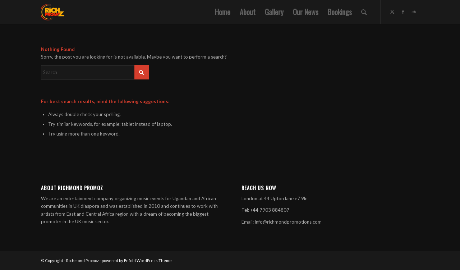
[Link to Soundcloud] (413, 11)
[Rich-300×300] (53, 12)
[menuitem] (222, 12)
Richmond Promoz (82, 260)
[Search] (364, 12)
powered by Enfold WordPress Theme (137, 260)
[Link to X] (392, 11)
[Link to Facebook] (402, 11)
